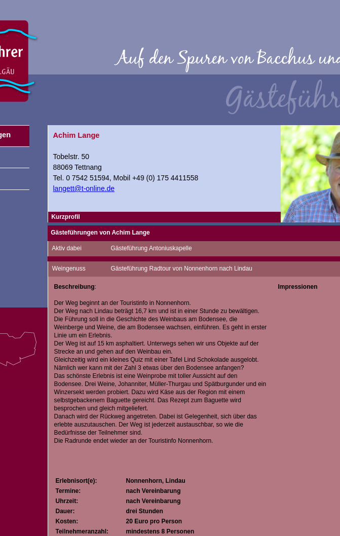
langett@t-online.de (84, 188)
